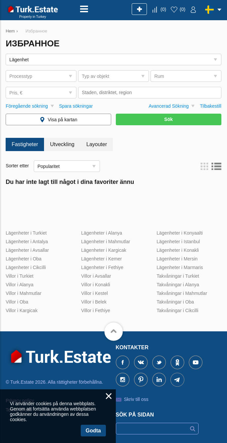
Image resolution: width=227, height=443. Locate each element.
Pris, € (16, 92)
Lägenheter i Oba (23, 258)
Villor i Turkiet (19, 276)
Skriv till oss (136, 399)
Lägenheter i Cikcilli (26, 267)
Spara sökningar (76, 106)
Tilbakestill (210, 106)
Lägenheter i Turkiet (26, 233)
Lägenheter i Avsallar (27, 250)
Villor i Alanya (19, 284)
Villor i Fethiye (95, 310)
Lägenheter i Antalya (27, 241)
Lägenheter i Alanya (101, 233)
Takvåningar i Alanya (178, 284)
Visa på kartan (62, 119)
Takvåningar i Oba (175, 302)
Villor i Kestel (94, 293)
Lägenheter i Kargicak (103, 250)
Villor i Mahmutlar (23, 293)
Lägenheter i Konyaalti (180, 233)
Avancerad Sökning (169, 106)
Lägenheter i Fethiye (102, 267)
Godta (93, 430)
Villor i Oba (17, 302)
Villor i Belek (94, 302)
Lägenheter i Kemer (101, 258)
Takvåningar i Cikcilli (177, 310)
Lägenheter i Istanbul (178, 241)
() (163, 9)
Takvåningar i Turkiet (178, 276)
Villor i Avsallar (96, 276)
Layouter (96, 144)
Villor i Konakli (95, 284)
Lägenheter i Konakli (178, 250)
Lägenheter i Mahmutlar (105, 241)
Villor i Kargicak (21, 310)
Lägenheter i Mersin (177, 258)
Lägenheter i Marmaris (180, 267)
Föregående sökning (27, 106)
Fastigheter (25, 144)
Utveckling (62, 144)
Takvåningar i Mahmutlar (182, 293)
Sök (168, 119)
